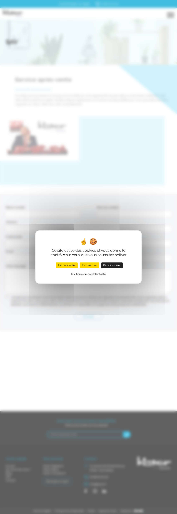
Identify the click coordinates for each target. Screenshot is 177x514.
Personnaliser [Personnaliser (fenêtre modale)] (112, 265)
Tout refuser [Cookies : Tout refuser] (89, 265)
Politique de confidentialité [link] (88, 274)
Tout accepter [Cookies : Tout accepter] (67, 265)
